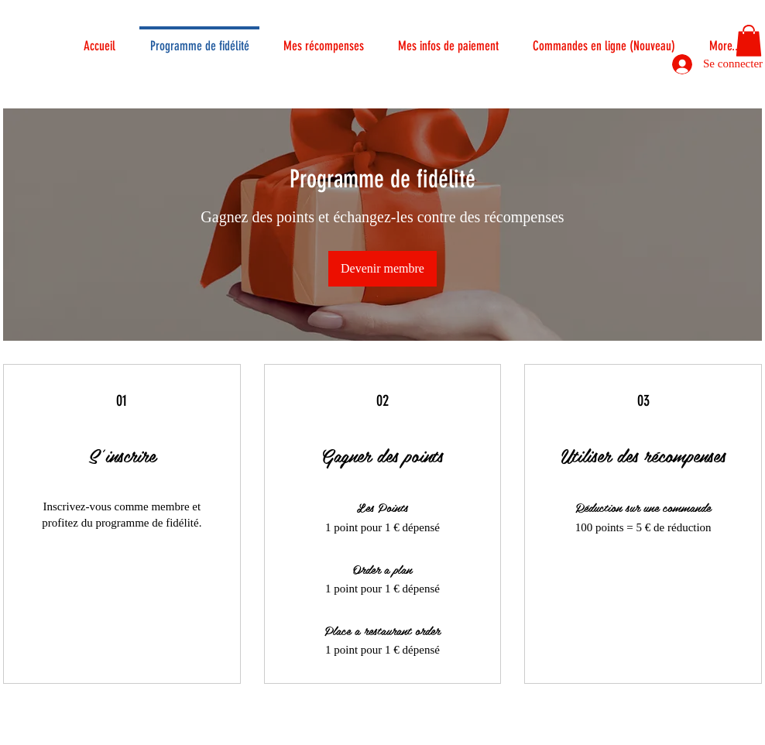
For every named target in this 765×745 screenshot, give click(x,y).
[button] (749, 41)
